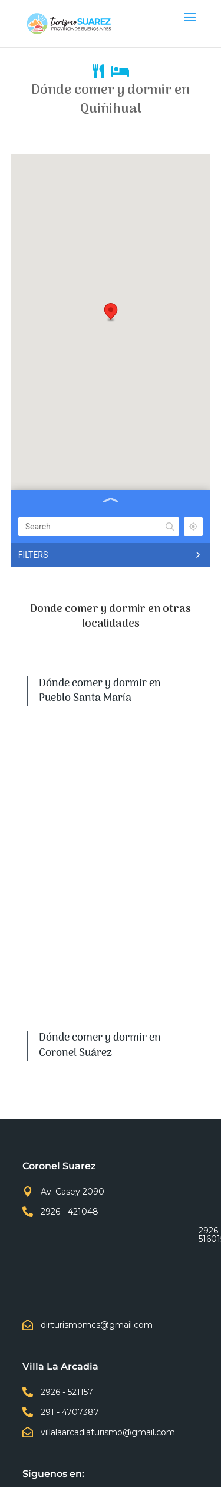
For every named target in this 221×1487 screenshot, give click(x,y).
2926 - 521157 (67, 1392)
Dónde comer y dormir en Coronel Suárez (100, 760)
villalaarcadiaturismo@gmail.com (108, 1432)
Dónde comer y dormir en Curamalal (100, 899)
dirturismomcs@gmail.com (97, 1325)
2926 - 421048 (69, 1211)
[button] (110, 312)
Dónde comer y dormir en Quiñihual (100, 968)
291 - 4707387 (70, 1412)
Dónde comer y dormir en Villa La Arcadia (100, 829)
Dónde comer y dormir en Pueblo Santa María (100, 691)
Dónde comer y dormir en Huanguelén (100, 1038)
